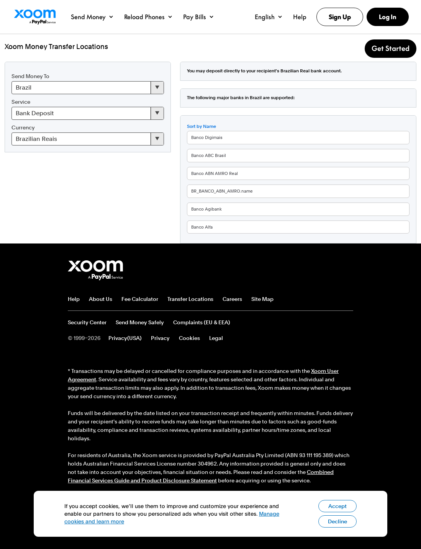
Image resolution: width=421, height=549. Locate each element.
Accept (337, 506)
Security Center (87, 322)
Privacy (160, 338)
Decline (337, 521)
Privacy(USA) (125, 338)
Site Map (262, 299)
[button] (92, 16)
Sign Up (340, 17)
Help (74, 299)
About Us (100, 299)
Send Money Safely (140, 322)
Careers (232, 299)
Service (20, 102)
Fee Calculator (139, 299)
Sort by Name (201, 126)
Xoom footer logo (96, 270)
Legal (216, 338)
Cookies (189, 338)
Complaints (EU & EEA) (201, 322)
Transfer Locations (190, 299)
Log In (387, 17)
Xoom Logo (34, 17)
